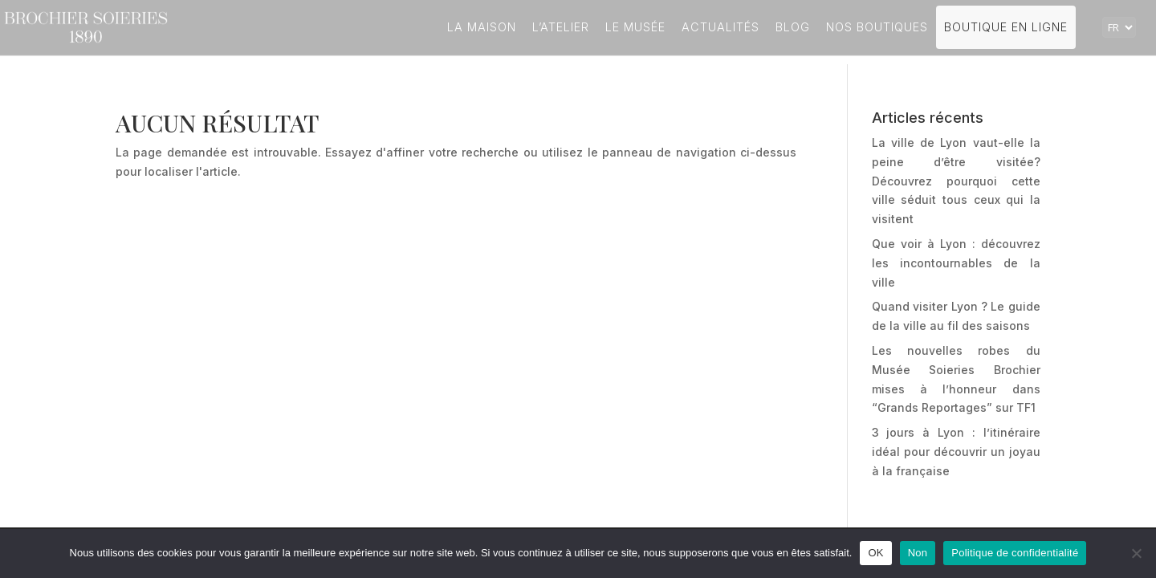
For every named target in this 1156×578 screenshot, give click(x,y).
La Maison (481, 27)
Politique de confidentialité (1014, 553)
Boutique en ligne (1006, 27)
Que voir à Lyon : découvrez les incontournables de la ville (956, 263)
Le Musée (635, 27)
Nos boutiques (877, 27)
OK (875, 553)
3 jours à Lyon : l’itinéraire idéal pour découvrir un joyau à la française (956, 451)
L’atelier (560, 27)
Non (918, 553)
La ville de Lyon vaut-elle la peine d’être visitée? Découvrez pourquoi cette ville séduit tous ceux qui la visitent (956, 181)
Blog (792, 27)
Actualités (720, 27)
